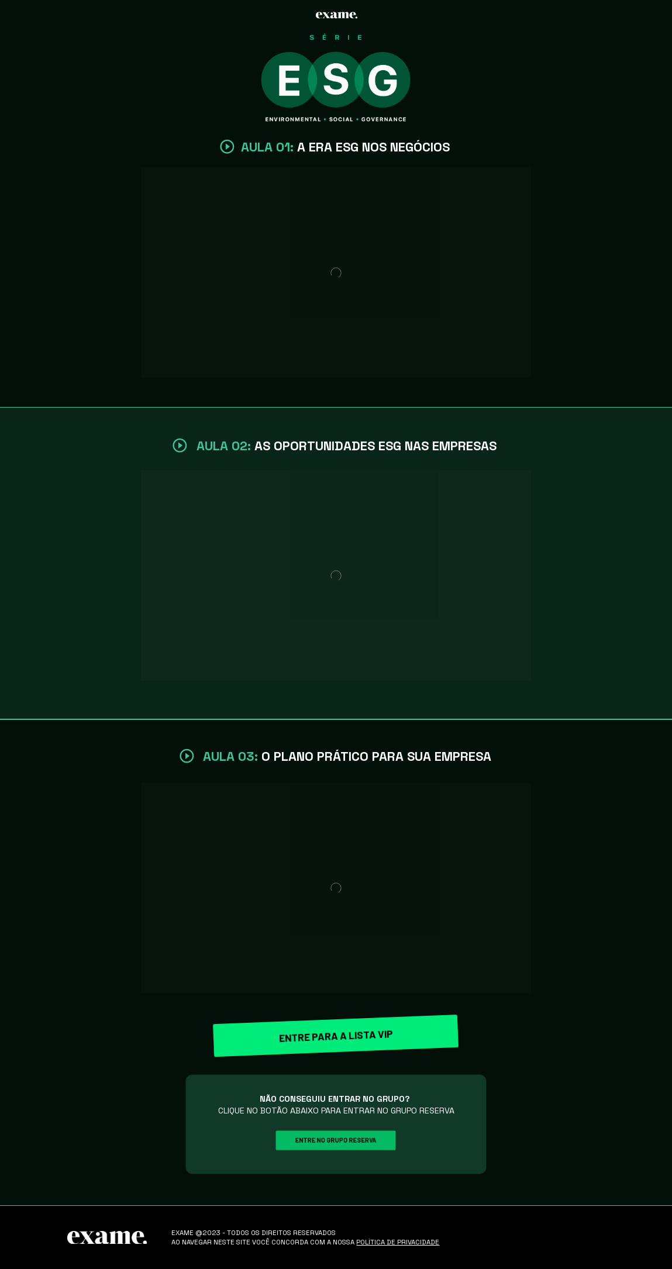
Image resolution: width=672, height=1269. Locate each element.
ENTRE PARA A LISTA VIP (336, 1035)
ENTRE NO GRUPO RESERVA (336, 1140)
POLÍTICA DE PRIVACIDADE (397, 1242)
